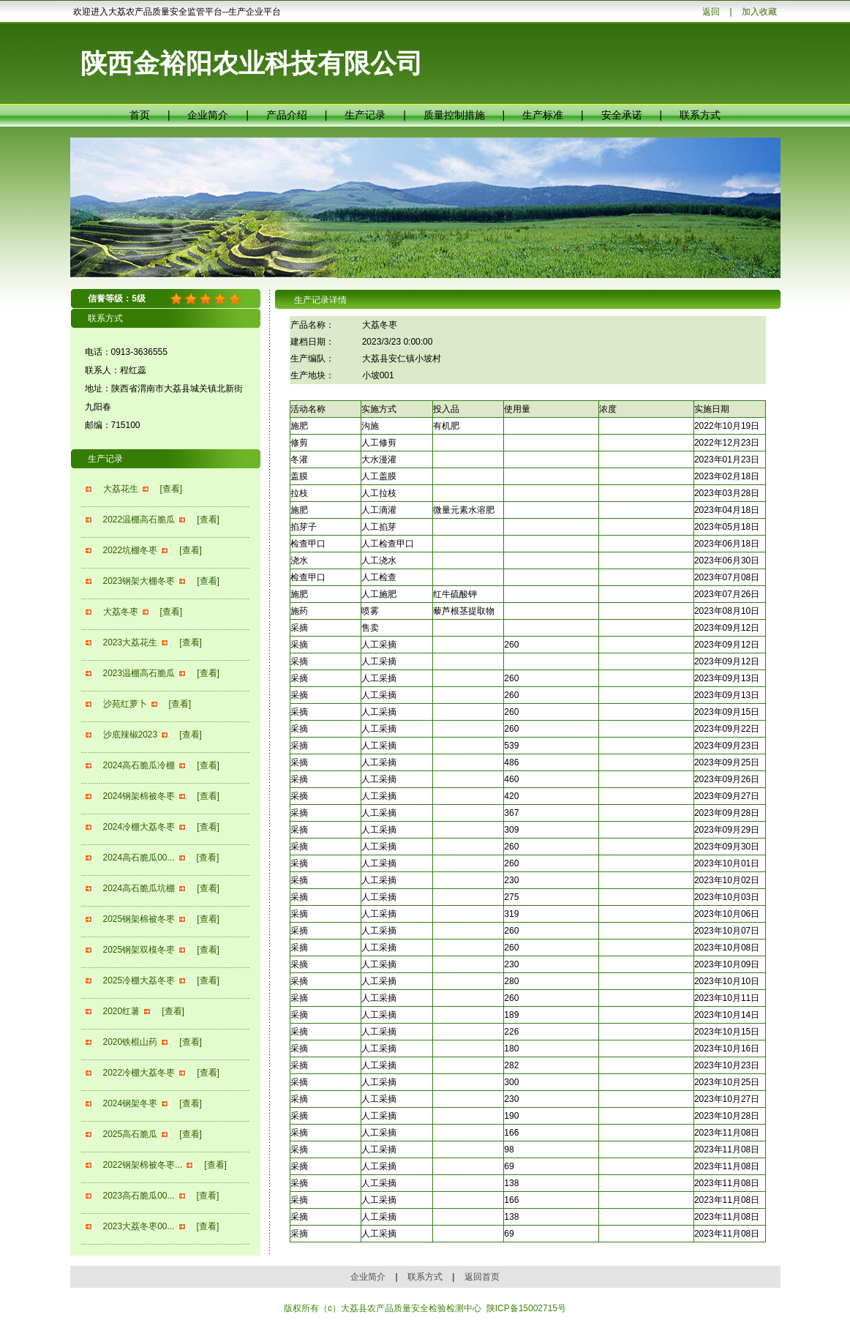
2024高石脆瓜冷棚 (139, 765)
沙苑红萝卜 (125, 704)
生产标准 (542, 115)
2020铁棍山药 (130, 1042)
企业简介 (207, 115)
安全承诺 (621, 115)
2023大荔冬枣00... (139, 1226)
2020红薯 (121, 1011)
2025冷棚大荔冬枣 (139, 980)
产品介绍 (286, 115)
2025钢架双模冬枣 (139, 950)
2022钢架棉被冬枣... (143, 1165)
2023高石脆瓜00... (139, 1195)
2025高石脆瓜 (130, 1134)
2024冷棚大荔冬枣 (139, 827)
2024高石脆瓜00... (139, 857)
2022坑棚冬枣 (130, 550)
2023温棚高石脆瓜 (139, 673)
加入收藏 (759, 12)
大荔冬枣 (120, 612)
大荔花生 (120, 489)
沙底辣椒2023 (130, 734)
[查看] (171, 489)
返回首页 (482, 1277)
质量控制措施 (454, 115)
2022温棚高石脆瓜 (139, 519)
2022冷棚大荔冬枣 (139, 1073)
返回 (711, 12)
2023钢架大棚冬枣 (139, 581)
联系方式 (700, 115)
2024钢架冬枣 (130, 1103)
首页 (139, 115)
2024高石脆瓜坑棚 (139, 888)
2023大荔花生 (130, 642)
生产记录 (365, 115)
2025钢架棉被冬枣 (139, 919)
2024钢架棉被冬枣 (139, 796)
